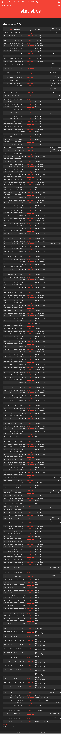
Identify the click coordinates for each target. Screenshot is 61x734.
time (9, 29)
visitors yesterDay (9, 724)
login (2, 5)
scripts (16, 2)
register (9, 5)
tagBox (8, 2)
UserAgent (30, 33)
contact (31, 2)
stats (23, 2)
